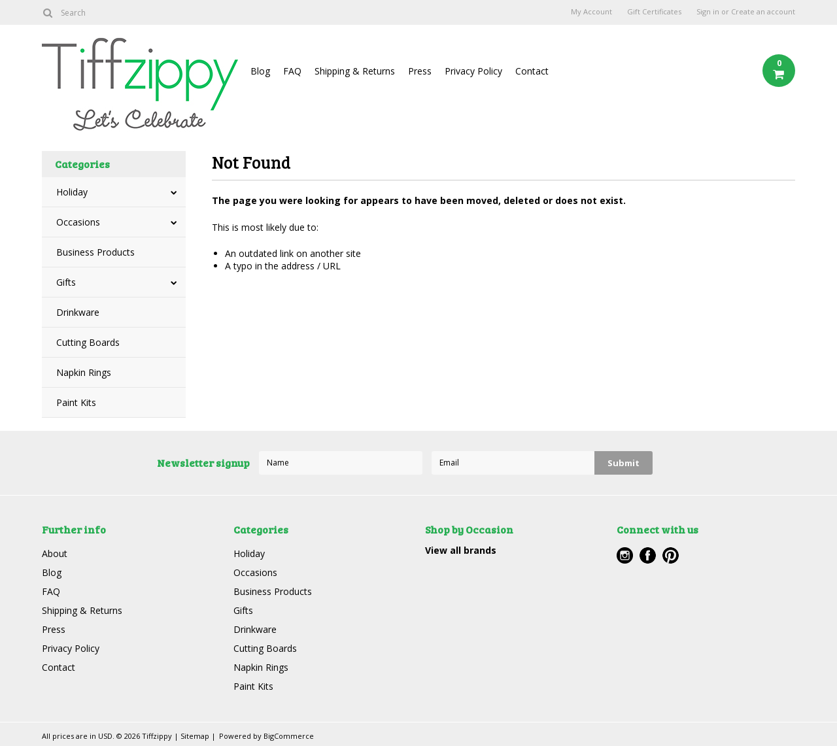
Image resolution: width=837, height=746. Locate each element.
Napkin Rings (83, 372)
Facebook (648, 555)
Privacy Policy (473, 71)
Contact (532, 71)
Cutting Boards (88, 342)
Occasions (78, 222)
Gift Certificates (654, 11)
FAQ (292, 71)
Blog (260, 71)
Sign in (707, 11)
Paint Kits (76, 402)
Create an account (763, 11)
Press (420, 71)
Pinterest (670, 555)
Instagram (625, 555)
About (54, 553)
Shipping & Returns (355, 71)
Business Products (95, 252)
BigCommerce (289, 736)
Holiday (72, 192)
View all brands (460, 550)
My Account (591, 11)
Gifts (66, 282)
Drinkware (77, 312)
